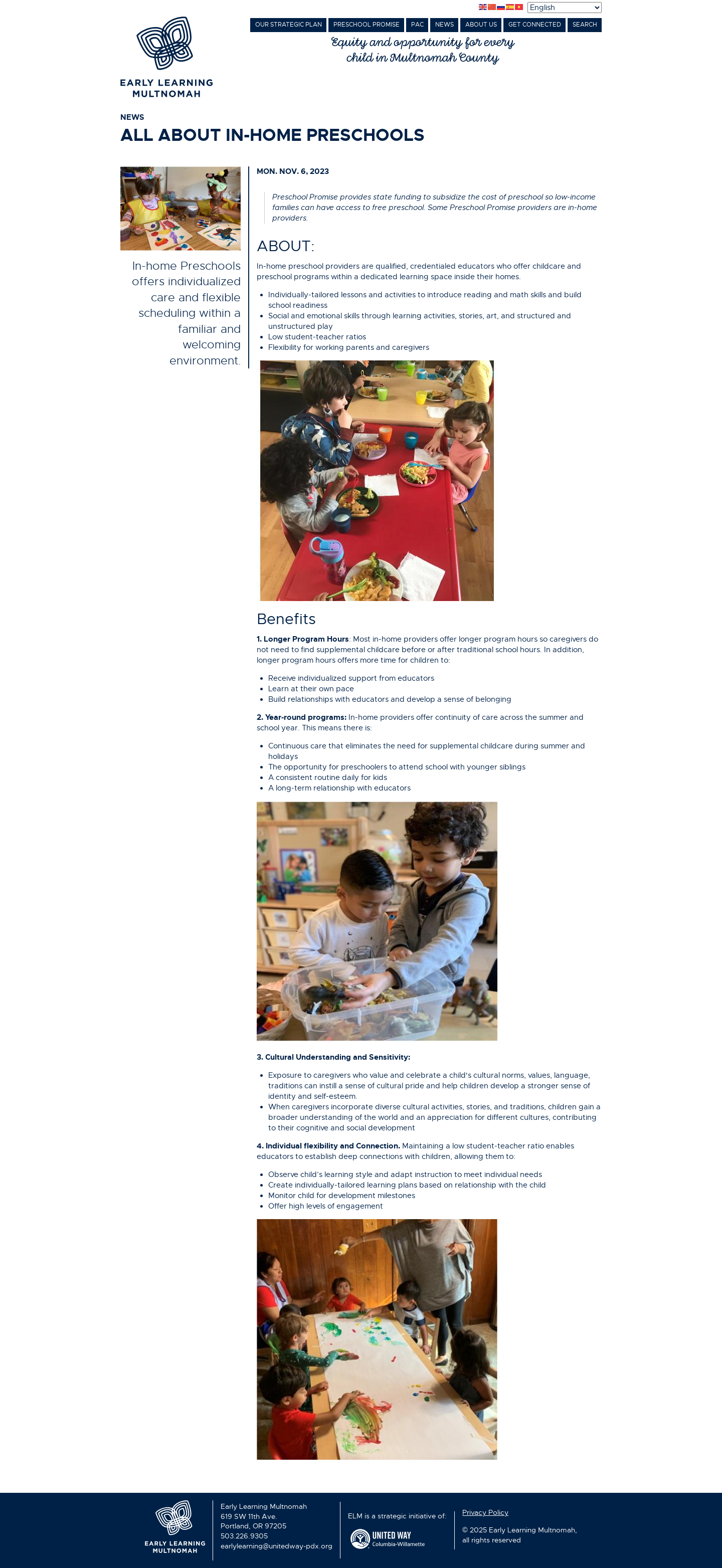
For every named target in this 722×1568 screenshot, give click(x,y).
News (444, 25)
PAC (417, 25)
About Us (481, 25)
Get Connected (534, 25)
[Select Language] (564, 7)
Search (585, 25)
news (132, 117)
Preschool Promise (366, 25)
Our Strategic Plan (288, 25)
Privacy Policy (485, 1512)
